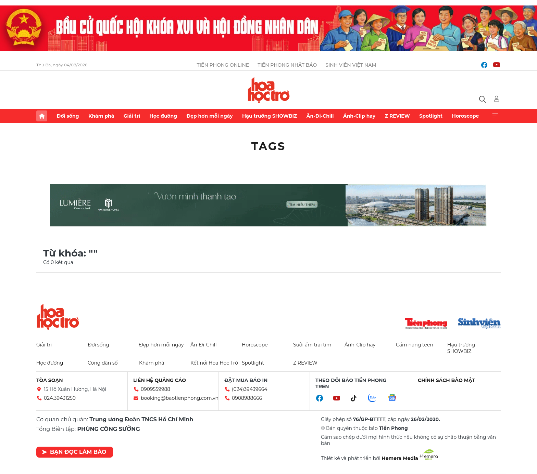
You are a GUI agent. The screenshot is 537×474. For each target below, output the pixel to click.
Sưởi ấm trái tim (312, 345)
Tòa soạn (49, 380)
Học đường (163, 116)
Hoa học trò (57, 316)
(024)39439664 (249, 389)
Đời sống (68, 116)
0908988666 (247, 398)
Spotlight (430, 116)
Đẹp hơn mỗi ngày (209, 116)
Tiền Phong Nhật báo (287, 65)
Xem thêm (495, 115)
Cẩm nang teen (414, 345)
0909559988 (155, 389)
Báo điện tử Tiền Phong (268, 90)
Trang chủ (41, 115)
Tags (268, 146)
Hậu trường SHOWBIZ (269, 116)
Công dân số (103, 363)
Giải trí (132, 116)
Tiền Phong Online (223, 65)
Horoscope (465, 116)
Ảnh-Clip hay (359, 116)
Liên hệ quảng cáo (159, 380)
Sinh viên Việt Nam (350, 65)
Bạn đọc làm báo (74, 452)
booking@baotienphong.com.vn (179, 398)
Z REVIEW (397, 116)
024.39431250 (60, 398)
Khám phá (101, 116)
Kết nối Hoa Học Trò (214, 363)
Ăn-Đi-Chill (320, 116)
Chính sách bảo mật (446, 380)
